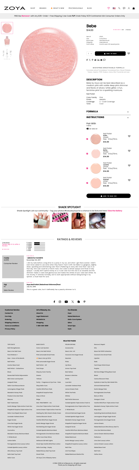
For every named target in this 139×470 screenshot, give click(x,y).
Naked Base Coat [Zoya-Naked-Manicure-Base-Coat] (100, 447)
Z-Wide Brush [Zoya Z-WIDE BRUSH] (12, 437)
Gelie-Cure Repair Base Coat (17, 413)
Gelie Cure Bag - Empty (44, 447)
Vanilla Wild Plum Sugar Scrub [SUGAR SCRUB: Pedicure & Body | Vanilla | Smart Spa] (46, 420)
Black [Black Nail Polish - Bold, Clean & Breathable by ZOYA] (96, 375)
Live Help (8, 316)
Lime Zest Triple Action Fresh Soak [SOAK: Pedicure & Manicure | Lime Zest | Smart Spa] (47, 406)
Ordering (8, 319)
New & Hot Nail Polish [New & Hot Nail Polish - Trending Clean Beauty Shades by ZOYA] (43, 351)
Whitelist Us (40, 319)
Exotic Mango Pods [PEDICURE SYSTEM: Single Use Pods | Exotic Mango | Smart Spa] (100, 389)
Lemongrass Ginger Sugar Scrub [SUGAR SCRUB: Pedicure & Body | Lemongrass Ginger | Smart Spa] (105, 416)
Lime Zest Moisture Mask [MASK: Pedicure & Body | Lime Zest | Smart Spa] (102, 430)
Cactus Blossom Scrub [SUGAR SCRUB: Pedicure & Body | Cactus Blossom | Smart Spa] (44, 416)
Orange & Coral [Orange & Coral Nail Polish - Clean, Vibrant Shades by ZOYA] (99, 399)
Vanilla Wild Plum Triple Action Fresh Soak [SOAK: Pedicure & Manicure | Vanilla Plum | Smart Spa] (106, 402)
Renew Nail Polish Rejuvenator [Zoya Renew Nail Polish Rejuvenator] (17, 375)
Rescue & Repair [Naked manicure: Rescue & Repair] (99, 344)
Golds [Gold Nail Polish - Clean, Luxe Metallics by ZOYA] (67, 378)
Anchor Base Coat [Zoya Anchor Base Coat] (13, 365)
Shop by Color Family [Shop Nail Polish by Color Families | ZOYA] (43, 372)
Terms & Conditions (12, 326)
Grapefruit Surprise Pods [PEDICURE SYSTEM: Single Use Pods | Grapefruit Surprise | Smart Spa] (44, 392)
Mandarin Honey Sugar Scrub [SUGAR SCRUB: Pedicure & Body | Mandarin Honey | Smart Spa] (75, 420)
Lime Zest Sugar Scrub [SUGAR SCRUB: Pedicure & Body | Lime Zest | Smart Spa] (14, 423)
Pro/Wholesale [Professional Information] (76, 8)
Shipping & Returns (12, 322)
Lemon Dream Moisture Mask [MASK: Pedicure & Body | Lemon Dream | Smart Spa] (104, 433)
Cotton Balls (11, 440)
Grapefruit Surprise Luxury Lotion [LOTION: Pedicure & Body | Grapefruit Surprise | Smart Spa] (76, 444)
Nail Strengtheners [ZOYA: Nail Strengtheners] (13, 348)
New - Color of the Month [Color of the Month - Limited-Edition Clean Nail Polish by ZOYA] (15, 358)
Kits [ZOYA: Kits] (95, 348)
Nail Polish (90, 94)
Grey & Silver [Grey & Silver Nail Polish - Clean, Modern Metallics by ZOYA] (40, 396)
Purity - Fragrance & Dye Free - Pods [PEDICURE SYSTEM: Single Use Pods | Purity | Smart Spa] (48, 382)
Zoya (69, 313)
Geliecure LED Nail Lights (44, 440)
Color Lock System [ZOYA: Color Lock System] (42, 348)
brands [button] (43, 8)
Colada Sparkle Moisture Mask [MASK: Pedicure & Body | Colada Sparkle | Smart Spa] (46, 430)
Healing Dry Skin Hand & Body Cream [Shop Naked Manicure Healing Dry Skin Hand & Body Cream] (48, 413)
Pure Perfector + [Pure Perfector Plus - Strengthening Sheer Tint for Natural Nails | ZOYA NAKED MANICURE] (12, 354)
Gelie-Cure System (75, 319)
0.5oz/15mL (96, 38)
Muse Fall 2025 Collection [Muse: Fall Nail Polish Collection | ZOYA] (102, 351)
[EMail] (101, 59)
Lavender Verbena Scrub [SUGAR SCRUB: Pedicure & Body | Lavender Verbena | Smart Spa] (15, 416)
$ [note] (106, 142)
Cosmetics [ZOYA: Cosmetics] (11, 430)
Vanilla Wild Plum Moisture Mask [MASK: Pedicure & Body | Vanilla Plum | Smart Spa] (76, 430)
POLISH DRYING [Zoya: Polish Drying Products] (70, 344)
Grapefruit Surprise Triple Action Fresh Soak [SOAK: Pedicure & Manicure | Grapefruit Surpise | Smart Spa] (19, 409)
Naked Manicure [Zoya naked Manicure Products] (70, 437)
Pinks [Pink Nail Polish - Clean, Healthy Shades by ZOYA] (67, 361)
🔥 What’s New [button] (57, 8)
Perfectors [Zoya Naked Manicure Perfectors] (97, 437)
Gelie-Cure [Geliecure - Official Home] (11, 457)
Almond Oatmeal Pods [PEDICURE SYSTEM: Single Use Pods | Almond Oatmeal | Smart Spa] (101, 385)
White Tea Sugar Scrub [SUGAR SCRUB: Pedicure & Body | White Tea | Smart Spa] (15, 426)
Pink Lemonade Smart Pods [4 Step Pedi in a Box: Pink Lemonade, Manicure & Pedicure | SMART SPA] (45, 354)
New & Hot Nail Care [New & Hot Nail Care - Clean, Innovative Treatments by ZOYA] (14, 351)
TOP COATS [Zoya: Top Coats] (11, 344)
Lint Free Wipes (70, 451)
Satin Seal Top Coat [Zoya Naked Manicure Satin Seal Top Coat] (14, 454)
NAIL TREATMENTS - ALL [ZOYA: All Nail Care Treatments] (44, 402)
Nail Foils (97, 451)
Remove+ (26, 16)
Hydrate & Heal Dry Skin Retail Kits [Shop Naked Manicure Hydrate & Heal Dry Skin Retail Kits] (105, 382)
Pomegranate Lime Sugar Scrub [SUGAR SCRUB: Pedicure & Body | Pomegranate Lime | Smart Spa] (104, 420)
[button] (15, 8)
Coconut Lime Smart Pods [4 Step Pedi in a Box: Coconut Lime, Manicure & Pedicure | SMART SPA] (103, 354)
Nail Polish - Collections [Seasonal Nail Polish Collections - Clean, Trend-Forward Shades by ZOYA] (15, 368)
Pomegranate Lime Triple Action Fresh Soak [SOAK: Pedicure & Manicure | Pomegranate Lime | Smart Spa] (77, 406)
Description (94, 79)
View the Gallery (115, 211)
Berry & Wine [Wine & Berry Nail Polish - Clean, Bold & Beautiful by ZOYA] (98, 396)
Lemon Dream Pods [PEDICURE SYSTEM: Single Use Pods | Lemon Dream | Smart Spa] (71, 389)
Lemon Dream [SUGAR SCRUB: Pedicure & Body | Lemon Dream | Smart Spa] (99, 423)
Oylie (69, 329)
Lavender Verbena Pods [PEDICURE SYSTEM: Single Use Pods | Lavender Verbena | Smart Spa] (73, 385)
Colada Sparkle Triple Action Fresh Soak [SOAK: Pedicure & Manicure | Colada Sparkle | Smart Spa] (77, 402)
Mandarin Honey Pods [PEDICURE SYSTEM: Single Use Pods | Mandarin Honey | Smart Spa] (14, 392)
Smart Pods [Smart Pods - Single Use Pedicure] (40, 454)
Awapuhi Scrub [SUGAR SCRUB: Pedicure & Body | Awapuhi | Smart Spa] (70, 426)
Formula (107, 111)
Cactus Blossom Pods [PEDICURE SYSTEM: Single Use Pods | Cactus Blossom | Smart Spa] (101, 378)
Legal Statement (42, 316)
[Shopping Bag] (133, 8)
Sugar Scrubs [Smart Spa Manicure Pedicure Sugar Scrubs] (11, 420)
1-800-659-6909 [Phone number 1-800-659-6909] (42, 326)
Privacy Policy (10, 329)
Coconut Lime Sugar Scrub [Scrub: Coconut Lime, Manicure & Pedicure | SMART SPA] (74, 354)
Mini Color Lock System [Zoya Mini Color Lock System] (15, 378)
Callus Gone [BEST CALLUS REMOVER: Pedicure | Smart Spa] (98, 454)
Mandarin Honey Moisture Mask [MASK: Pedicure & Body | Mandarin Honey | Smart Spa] (18, 433)
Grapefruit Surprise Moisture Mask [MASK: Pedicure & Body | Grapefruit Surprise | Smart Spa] (76, 433)
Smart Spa (71, 326)
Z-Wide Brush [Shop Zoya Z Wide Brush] (69, 409)
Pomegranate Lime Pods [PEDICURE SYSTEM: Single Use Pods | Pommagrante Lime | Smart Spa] (102, 392)
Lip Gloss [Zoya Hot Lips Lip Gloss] (68, 365)
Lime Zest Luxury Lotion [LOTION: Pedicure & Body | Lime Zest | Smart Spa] (102, 440)
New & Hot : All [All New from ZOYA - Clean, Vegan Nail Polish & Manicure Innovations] (70, 351)
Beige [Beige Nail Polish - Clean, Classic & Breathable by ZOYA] (38, 399)
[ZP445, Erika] (108, 139)
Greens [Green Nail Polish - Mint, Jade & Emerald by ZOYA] (38, 375)
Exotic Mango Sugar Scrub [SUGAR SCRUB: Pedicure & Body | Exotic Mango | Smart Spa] (45, 423)
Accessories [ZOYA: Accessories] (69, 348)
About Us (39, 313)
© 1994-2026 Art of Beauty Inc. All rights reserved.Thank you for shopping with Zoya (69, 464)
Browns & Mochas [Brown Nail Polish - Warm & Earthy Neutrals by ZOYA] (71, 375)
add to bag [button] (106, 54)
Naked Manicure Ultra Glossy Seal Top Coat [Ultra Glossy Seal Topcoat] (106, 426)
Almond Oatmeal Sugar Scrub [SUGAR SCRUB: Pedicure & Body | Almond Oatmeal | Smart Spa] (75, 413)
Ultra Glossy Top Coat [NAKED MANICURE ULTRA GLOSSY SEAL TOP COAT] (14, 451)
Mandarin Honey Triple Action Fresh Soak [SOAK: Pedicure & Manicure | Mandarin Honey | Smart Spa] (106, 406)
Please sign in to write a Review (11, 245)
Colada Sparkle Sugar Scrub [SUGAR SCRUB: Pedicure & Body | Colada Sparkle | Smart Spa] (74, 416)
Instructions (107, 117)
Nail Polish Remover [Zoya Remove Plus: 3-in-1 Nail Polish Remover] (72, 399)
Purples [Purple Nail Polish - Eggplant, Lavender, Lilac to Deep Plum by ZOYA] (96, 368)
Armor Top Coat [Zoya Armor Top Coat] (70, 368)
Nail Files (68, 447)
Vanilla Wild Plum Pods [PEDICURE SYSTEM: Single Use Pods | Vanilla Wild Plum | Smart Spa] (44, 389)
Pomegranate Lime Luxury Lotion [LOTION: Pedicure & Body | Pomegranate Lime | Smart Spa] (18, 444)
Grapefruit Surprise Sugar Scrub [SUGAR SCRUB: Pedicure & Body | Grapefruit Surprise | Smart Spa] (75, 423)
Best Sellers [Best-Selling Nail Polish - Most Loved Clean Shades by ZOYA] (69, 372)
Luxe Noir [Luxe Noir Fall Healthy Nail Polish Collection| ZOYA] (68, 382)
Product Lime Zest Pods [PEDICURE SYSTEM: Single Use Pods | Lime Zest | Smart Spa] (15, 396)
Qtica (70, 322)
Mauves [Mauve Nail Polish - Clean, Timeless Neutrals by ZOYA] (10, 399)
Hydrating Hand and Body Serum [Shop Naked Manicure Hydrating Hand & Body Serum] (105, 413)
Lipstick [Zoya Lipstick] (96, 358)
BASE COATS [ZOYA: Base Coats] (40, 344)
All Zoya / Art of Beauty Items (46, 457)
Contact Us (9, 313)
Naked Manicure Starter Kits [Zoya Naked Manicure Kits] (74, 454)
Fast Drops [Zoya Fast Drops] (40, 368)
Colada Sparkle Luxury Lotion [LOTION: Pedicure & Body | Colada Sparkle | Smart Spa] (17, 447)
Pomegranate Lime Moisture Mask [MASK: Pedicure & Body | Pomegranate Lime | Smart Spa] (47, 433)
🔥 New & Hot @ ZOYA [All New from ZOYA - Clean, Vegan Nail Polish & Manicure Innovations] (43, 358)
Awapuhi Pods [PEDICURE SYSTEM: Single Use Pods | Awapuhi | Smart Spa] (12, 382)
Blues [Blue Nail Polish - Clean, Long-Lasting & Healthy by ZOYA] (9, 372)
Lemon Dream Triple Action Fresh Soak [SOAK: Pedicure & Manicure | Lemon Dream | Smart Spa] (48, 409)
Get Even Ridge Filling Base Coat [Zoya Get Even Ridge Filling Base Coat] (105, 372)
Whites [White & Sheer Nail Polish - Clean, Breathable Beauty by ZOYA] (67, 396)
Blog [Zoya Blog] (89, 8)
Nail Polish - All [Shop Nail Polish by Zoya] (41, 365)
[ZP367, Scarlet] (108, 183)
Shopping (39, 322)
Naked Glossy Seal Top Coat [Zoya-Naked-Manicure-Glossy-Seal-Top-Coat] (45, 451)
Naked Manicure (74, 316)
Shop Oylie (97, 409)
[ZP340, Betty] (108, 153)
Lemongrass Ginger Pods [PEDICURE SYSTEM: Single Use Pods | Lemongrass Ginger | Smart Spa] (15, 389)
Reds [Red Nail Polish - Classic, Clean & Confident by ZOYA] (95, 361)
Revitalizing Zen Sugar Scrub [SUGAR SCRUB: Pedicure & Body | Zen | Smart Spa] (45, 426)
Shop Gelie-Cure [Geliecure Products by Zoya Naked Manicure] (41, 385)
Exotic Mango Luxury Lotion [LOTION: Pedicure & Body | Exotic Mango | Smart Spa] (74, 440)
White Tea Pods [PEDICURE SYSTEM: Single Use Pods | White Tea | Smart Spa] (70, 392)
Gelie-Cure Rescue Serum (16, 385)
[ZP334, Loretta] (108, 168)
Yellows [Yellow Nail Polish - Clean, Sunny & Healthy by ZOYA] (39, 378)
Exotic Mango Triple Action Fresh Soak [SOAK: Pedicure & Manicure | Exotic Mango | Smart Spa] (19, 406)
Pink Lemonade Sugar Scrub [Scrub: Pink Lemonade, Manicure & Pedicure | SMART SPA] (45, 361)
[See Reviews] (122, 29)
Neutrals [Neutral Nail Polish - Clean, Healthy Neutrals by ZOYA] (68, 358)
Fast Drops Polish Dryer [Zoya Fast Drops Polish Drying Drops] (102, 365)
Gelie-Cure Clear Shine (44, 437)
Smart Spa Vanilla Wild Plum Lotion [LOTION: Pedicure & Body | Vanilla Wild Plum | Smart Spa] (48, 444)
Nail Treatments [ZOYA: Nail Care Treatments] (12, 402)
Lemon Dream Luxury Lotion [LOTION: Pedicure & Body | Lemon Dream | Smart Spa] (103, 444)
